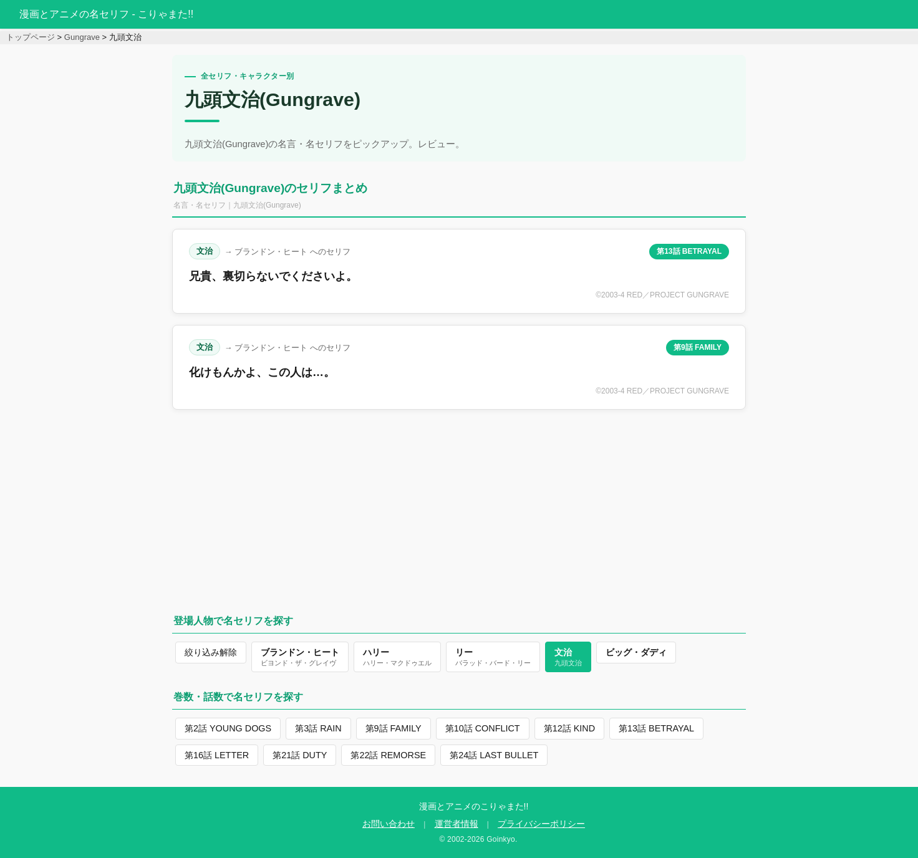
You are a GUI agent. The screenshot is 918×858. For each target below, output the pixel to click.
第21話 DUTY (300, 755)
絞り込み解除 (211, 652)
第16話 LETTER (217, 755)
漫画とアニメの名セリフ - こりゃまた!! (106, 14)
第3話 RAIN (318, 728)
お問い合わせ (388, 824)
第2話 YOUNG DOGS (228, 728)
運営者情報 (456, 824)
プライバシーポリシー (541, 824)
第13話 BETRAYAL (689, 251)
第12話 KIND (569, 728)
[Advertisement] (459, 508)
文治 (204, 251)
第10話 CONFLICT (482, 728)
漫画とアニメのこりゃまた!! (474, 806)
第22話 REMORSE (388, 755)
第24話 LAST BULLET (494, 755)
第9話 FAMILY (698, 347)
